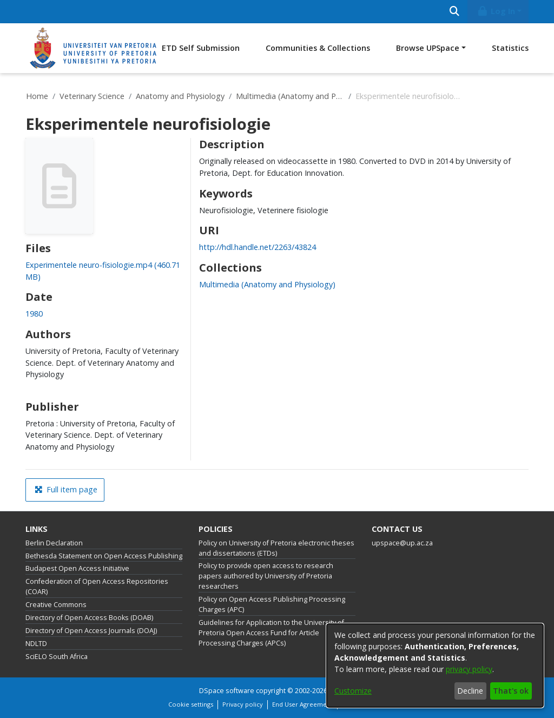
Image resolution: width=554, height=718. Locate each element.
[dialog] (435, 665)
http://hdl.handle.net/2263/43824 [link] (257, 247)
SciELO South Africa (56, 656)
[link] (267, 284)
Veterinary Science (92, 96)
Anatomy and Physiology (180, 96)
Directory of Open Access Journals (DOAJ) (91, 630)
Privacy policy (242, 704)
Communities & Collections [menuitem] (318, 48)
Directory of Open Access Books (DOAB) (89, 617)
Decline (470, 691)
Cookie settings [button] (190, 704)
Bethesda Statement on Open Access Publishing (103, 556)
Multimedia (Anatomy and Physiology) (290, 96)
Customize (353, 691)
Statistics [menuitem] (510, 48)
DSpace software (226, 690)
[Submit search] (454, 11)
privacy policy (469, 669)
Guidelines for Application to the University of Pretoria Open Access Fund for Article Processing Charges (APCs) (271, 633)
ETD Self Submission (201, 48)
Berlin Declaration (54, 543)
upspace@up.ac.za (402, 543)
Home (37, 96)
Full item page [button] (66, 489)
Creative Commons (56, 604)
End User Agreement (302, 704)
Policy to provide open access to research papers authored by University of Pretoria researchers (266, 576)
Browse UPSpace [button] (427, 48)
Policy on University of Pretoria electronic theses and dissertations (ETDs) (276, 548)
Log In (496, 11)
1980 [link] (34, 313)
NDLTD (36, 643)
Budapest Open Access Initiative (77, 568)
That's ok (511, 691)
